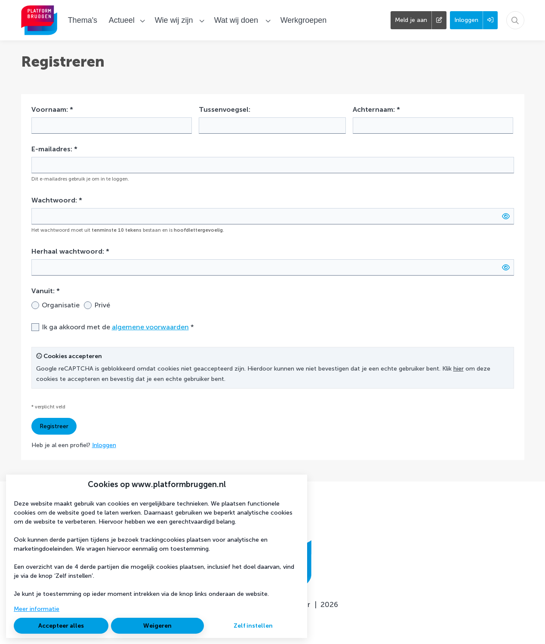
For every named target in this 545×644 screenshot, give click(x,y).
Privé (102, 305)
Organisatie (61, 305)
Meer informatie (36, 609)
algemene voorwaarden (150, 327)
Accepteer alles (61, 625)
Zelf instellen (253, 625)
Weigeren (157, 625)
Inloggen (104, 445)
